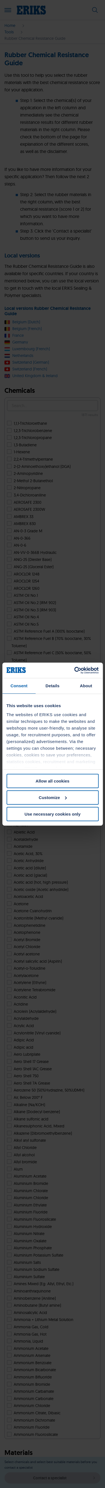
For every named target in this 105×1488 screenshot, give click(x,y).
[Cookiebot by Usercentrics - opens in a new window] (75, 670)
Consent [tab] (18, 685)
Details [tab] (53, 685)
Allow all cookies (52, 781)
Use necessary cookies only (52, 813)
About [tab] (86, 685)
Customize (53, 797)
